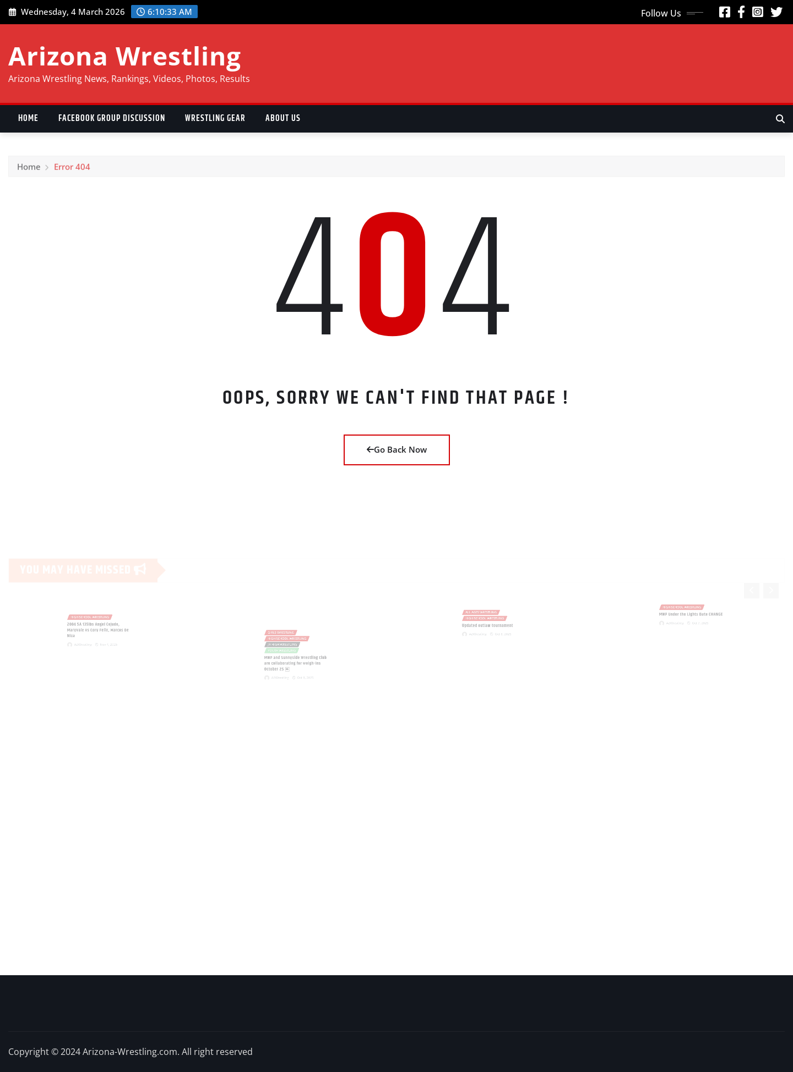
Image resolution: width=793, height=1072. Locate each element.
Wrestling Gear (215, 118)
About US (283, 118)
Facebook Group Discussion (111, 118)
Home (28, 118)
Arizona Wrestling (124, 56)
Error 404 (72, 171)
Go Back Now (397, 449)
